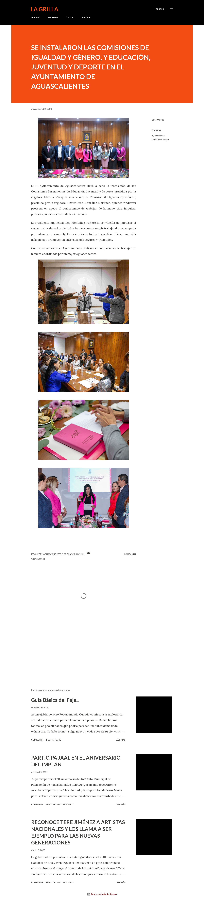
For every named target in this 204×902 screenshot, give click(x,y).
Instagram (53, 17)
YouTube (86, 17)
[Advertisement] (79, 653)
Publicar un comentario (59, 804)
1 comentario (53, 740)
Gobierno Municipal (160, 139)
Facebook (35, 17)
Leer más (120, 740)
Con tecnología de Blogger (102, 894)
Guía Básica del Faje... (55, 700)
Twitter (70, 17)
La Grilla (44, 9)
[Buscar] (160, 9)
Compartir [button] (158, 120)
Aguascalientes (158, 136)
